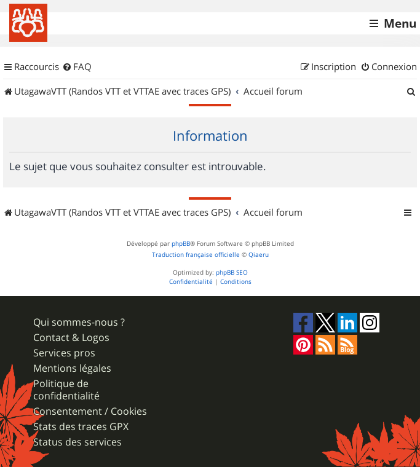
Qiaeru (258, 255)
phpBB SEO (232, 273)
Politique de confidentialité (66, 389)
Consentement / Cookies (90, 411)
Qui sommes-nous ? (79, 322)
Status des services (77, 442)
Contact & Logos (71, 337)
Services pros (64, 353)
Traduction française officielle (196, 255)
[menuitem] (77, 67)
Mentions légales (72, 368)
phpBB (181, 244)
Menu (400, 23)
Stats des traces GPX (81, 427)
